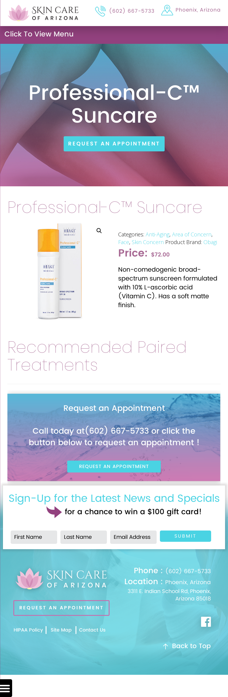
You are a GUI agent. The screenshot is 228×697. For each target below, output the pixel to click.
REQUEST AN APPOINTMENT (61, 608)
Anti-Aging (157, 234)
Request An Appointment (114, 144)
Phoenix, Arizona (164, 590)
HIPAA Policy (28, 630)
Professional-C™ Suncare (105, 208)
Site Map (61, 630)
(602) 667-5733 (172, 571)
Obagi (210, 242)
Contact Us (92, 630)
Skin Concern (148, 242)
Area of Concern (191, 234)
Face (123, 242)
